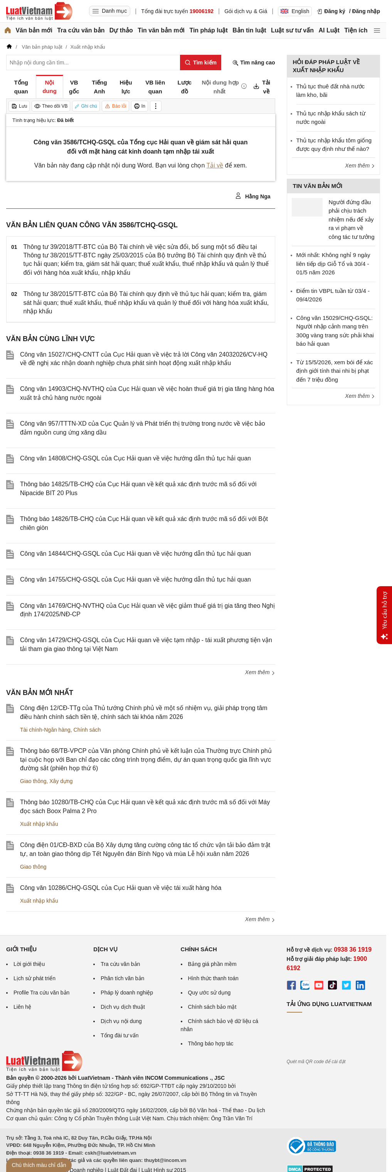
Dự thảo (121, 30)
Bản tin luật (249, 30)
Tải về (215, 165)
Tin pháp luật (208, 30)
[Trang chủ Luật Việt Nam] (39, 11)
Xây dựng (60, 781)
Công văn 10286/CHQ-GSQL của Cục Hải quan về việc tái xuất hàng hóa (120, 887)
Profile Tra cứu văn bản (41, 992)
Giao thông (33, 781)
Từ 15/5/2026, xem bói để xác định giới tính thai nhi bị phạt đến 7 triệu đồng (334, 371)
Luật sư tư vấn (292, 30)
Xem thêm (260, 672)
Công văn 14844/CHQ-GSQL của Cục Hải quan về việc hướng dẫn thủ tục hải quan (135, 553)
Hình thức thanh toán (213, 978)
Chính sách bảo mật (212, 1007)
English (295, 11)
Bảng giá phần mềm (212, 964)
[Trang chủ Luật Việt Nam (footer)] (44, 1070)
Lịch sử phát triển (34, 978)
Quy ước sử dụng (209, 992)
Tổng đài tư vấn (119, 1035)
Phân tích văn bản (122, 978)
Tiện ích (355, 30)
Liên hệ (22, 1007)
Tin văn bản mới (161, 30)
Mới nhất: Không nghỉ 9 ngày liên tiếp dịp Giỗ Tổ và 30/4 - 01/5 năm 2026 (333, 264)
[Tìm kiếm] (200, 62)
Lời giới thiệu (29, 964)
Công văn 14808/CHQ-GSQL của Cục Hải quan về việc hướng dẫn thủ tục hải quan (135, 458)
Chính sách (87, 730)
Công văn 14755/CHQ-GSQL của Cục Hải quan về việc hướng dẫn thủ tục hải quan (135, 579)
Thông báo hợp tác (211, 1043)
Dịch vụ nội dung (121, 1021)
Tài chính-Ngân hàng (45, 730)
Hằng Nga (252, 196)
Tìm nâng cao (253, 62)
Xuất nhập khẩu (39, 824)
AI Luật (328, 30)
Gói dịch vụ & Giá (245, 11)
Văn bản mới (33, 30)
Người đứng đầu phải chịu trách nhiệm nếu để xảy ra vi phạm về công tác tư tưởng (352, 219)
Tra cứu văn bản (80, 30)
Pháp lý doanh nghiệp (127, 992)
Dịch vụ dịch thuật (123, 1007)
